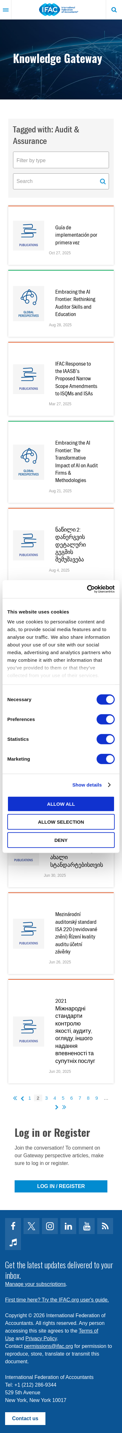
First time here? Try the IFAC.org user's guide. (57, 1299)
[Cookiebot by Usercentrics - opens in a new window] (87, 589)
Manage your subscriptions (35, 1284)
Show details (87, 785)
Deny (61, 840)
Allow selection (61, 822)
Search (114, 9)
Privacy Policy (41, 1338)
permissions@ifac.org (48, 1346)
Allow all (61, 803)
